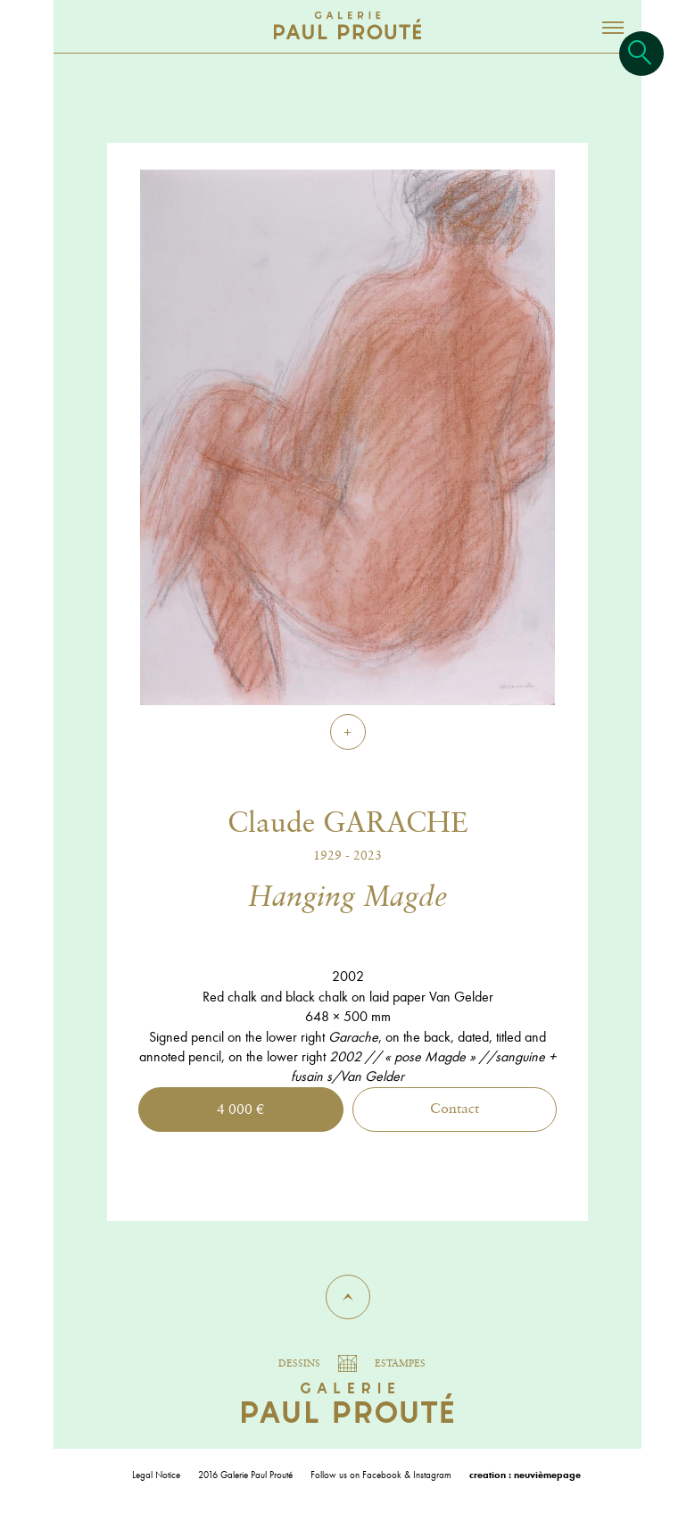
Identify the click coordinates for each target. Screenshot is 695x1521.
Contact (454, 1109)
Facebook (381, 1474)
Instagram (432, 1474)
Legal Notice (156, 1474)
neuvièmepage (547, 1474)
